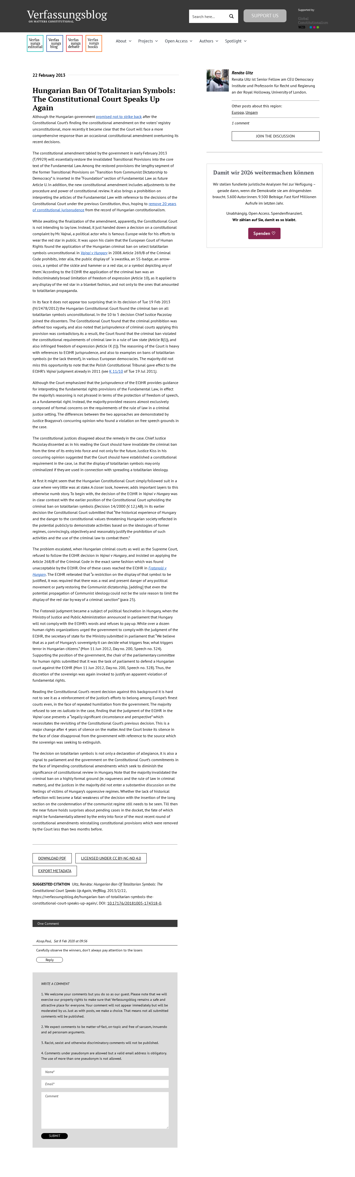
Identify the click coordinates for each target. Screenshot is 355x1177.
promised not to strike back (119, 116)
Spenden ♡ (264, 233)
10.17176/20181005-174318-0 (134, 903)
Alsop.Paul (43, 941)
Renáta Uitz (242, 73)
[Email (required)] (105, 1084)
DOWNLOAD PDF (52, 858)
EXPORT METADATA (54, 870)
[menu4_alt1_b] (35, 37)
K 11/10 (116, 371)
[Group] (67, 12)
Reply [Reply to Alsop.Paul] (50, 960)
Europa (238, 112)
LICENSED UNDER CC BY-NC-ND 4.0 (111, 858)
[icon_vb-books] (94, 37)
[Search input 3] (207, 16)
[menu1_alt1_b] (54, 37)
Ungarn (252, 112)
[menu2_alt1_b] (74, 37)
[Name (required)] (105, 1072)
